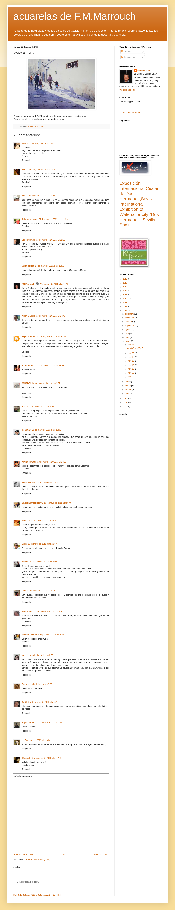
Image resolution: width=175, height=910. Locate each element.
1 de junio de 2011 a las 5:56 (51, 635)
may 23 (131, 353)
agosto (128, 329)
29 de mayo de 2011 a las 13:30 (42, 520)
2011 (125, 310)
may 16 (131, 361)
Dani (24, 591)
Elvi (23, 406)
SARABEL (26, 383)
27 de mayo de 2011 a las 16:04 (51, 336)
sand (24, 655)
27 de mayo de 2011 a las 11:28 (40, 196)
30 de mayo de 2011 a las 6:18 (41, 591)
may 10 (131, 369)
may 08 (131, 373)
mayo (128, 341)
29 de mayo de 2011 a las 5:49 (57, 503)
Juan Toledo (27, 611)
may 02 (131, 377)
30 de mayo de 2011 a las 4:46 (43, 562)
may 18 (131, 357)
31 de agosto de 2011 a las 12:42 (46, 758)
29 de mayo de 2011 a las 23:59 (42, 544)
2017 (125, 287)
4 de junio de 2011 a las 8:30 (39, 684)
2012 (125, 306)
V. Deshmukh (28, 365)
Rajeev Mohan (28, 722)
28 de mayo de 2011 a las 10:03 (46, 430)
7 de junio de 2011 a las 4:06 (37, 740)
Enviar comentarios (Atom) (38, 859)
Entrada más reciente (23, 854)
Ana (23, 170)
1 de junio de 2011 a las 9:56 (40, 655)
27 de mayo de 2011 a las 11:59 (53, 219)
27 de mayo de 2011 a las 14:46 (50, 316)
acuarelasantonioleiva (32, 503)
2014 (125, 298)
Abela (24, 520)
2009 (125, 402)
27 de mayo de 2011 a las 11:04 (40, 170)
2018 (125, 283)
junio (127, 337)
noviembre (130, 318)
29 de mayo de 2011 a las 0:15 (50, 482)
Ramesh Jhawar (29, 635)
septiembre (130, 325)
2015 (125, 295)
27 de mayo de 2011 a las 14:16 (54, 284)
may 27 (131, 345)
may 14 (131, 365)
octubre (128, 321)
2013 (125, 302)
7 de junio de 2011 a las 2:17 (49, 722)
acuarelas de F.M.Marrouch (74, 16)
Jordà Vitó (26, 702)
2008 (125, 406)
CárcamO (26, 758)
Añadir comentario (23, 776)
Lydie (24, 544)
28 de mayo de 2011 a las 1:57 (46, 383)
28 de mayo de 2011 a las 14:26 (51, 462)
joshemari (26, 430)
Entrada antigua (101, 854)
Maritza (25, 143)
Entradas (126, 52)
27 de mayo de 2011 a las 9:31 (43, 143)
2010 (125, 398)
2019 (125, 279)
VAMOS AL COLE (135, 348)
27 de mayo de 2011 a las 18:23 (49, 365)
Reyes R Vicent (29, 336)
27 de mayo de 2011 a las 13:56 (49, 266)
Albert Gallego (28, 316)
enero (128, 393)
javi (23, 196)
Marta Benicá (28, 266)
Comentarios (128, 57)
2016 (125, 290)
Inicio (64, 854)
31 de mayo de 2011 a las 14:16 (48, 611)
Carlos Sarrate (28, 240)
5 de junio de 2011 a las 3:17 (45, 702)
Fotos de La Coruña (131, 113)
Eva (23, 684)
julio (127, 333)
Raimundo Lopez (30, 219)
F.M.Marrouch (28, 284)
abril (127, 381)
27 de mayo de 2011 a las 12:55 (50, 240)
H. (23, 740)
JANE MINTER (28, 482)
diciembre (129, 314)
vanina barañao (29, 462)
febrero (128, 389)
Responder (26, 160)
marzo (128, 386)
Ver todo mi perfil (127, 90)
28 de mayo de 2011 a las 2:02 (40, 406)
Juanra (25, 562)
